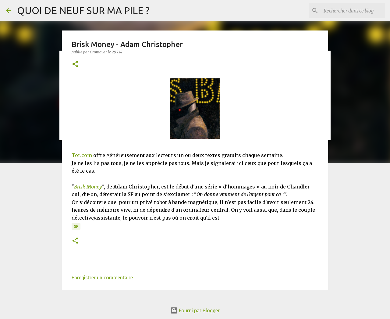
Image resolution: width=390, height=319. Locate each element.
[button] (75, 64)
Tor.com (82, 155)
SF (76, 226)
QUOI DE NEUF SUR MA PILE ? (83, 10)
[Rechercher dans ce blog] (353, 10)
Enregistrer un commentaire (102, 277)
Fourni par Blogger (195, 310)
